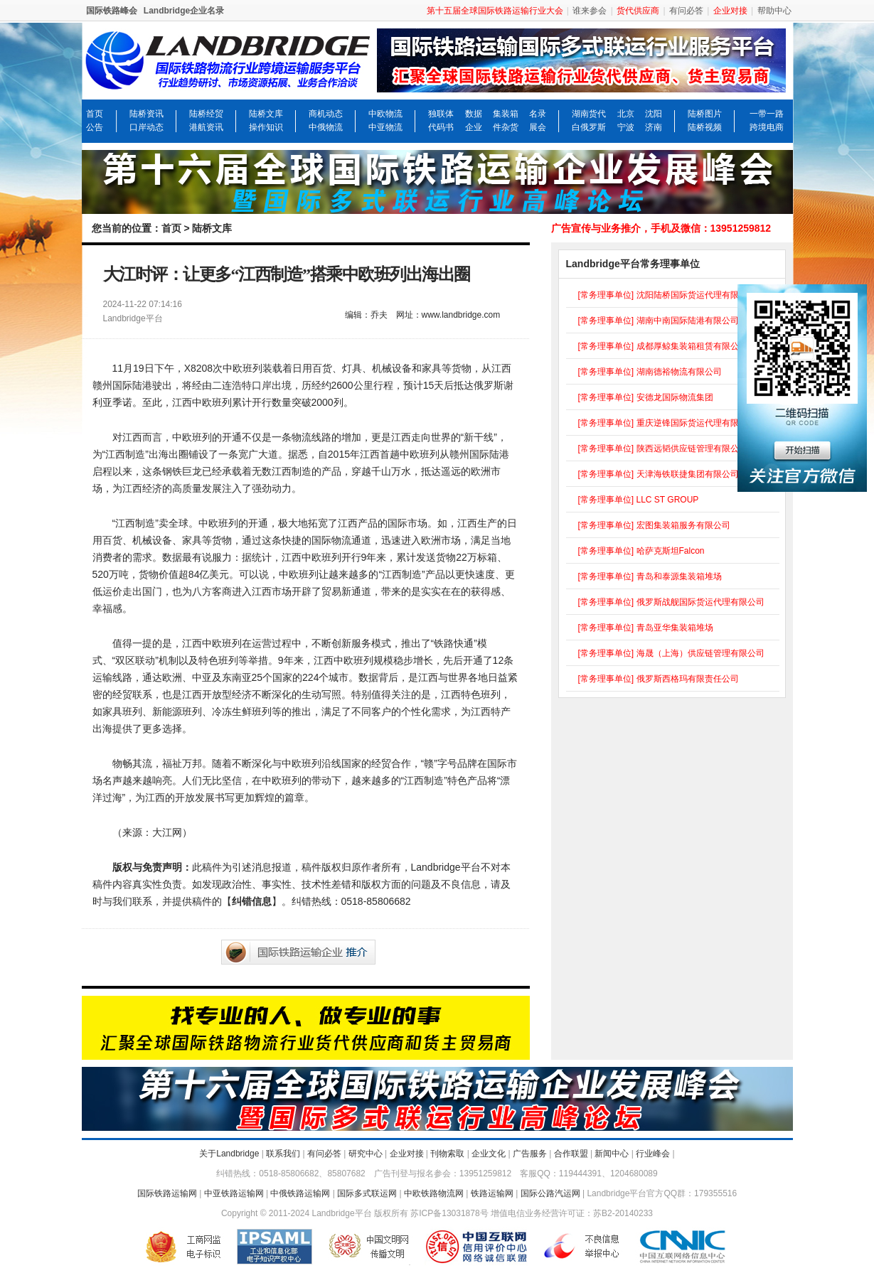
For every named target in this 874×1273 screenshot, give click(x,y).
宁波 (625, 127)
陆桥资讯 (146, 114)
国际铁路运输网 (167, 1193)
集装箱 (505, 114)
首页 (94, 114)
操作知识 (266, 127)
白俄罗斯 (589, 127)
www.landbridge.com (461, 315)
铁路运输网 (492, 1193)
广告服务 (530, 1154)
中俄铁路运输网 (300, 1193)
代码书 (441, 127)
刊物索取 (447, 1154)
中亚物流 (385, 127)
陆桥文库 (266, 114)
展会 (537, 127)
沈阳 (653, 114)
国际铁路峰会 (111, 11)
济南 (653, 127)
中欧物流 (385, 114)
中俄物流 (326, 127)
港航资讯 (206, 127)
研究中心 (365, 1154)
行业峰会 (653, 1154)
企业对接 (407, 1154)
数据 (473, 114)
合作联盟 (571, 1154)
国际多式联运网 (367, 1193)
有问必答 (686, 11)
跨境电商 (767, 127)
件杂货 (505, 127)
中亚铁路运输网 (234, 1193)
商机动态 (326, 114)
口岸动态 (146, 127)
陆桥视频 (705, 127)
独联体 (441, 114)
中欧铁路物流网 (434, 1193)
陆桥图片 (705, 114)
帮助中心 (774, 11)
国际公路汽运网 (550, 1193)
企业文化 (488, 1154)
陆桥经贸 (206, 114)
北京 (625, 114)
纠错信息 (252, 901)
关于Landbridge (229, 1154)
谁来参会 (589, 11)
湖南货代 (589, 114)
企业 (473, 127)
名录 (537, 114)
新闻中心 (612, 1154)
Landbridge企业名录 (184, 11)
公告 (94, 127)
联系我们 (283, 1154)
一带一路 (767, 114)
